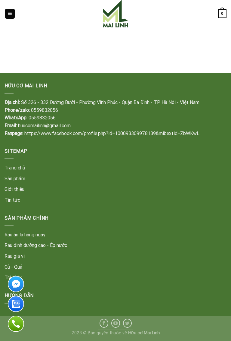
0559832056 (44, 110)
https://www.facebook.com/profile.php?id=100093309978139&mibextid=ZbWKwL (111, 133)
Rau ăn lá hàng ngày (25, 235)
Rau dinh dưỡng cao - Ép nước (36, 245)
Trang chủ (15, 168)
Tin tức (12, 200)
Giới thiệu (14, 189)
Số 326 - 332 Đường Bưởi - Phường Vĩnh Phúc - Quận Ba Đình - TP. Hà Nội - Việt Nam (110, 102)
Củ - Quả (13, 267)
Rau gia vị (15, 256)
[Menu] (10, 14)
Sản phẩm (15, 178)
